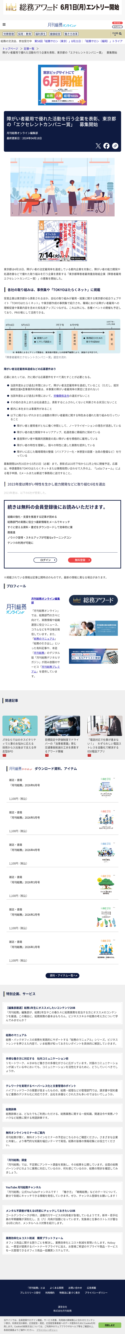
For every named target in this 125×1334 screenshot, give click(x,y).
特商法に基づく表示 (69, 1292)
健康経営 (55, 34)
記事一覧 (29, 48)
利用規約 (50, 1292)
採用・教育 (24, 34)
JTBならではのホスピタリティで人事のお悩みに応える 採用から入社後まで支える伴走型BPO (19, 745)
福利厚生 (40, 34)
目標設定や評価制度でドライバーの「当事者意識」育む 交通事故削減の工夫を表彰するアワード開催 (62, 745)
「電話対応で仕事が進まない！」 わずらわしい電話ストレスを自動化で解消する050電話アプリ (104, 745)
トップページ (10, 48)
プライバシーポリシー (96, 1292)
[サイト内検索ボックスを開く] (120, 34)
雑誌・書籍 (62, 789)
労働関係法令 (61, 396)
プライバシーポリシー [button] (47, 1329)
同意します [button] (110, 1325)
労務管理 (8, 34)
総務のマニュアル (44, 638)
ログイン (118, 27)
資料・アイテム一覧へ (64, 975)
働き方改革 (71, 34)
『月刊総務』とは (36, 1287)
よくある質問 (56, 1287)
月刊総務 (39, 653)
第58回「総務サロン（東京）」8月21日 (58, 41)
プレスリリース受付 (30, 1292)
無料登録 (118, 23)
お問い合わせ (75, 1287)
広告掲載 (91, 1287)
